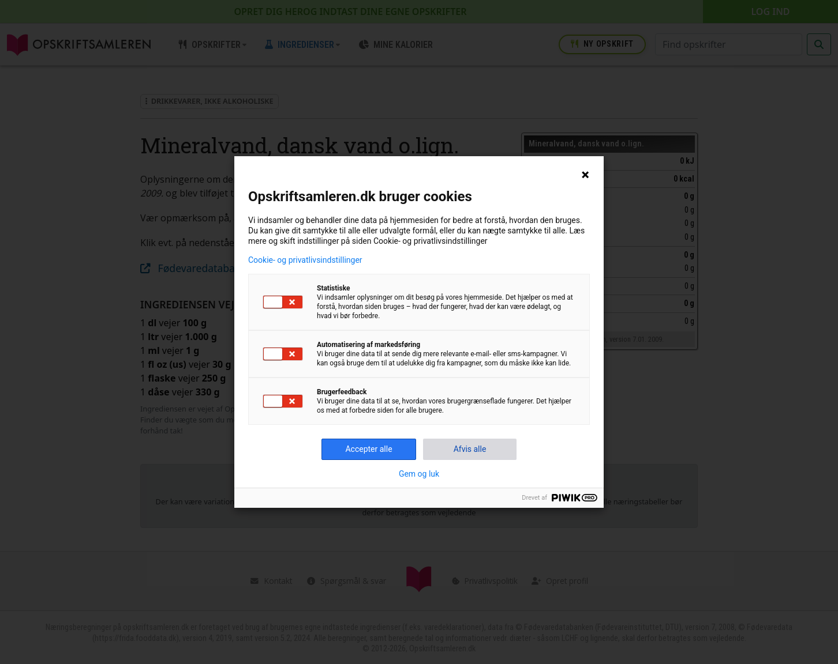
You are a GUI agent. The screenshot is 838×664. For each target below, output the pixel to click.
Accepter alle (368, 449)
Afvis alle (470, 449)
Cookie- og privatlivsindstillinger (305, 260)
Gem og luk (419, 473)
